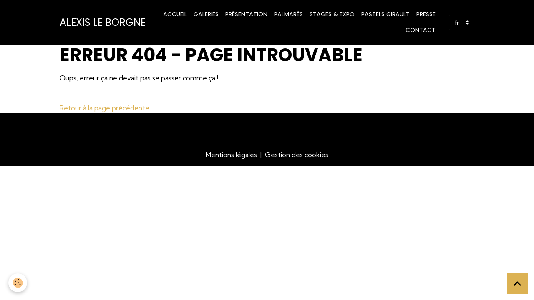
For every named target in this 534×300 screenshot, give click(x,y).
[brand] (103, 22)
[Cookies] (17, 282)
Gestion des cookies (296, 154)
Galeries (206, 14)
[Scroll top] (517, 283)
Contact (421, 30)
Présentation (246, 14)
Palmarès (288, 14)
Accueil (175, 14)
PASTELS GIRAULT (385, 14)
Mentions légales (231, 154)
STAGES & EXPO (332, 14)
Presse (426, 14)
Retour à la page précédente (104, 108)
